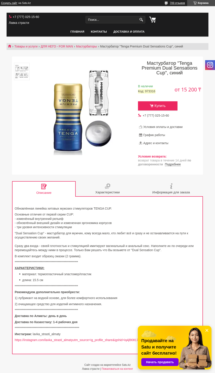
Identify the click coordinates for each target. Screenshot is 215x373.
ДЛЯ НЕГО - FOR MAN (57, 46)
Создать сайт (9, 3)
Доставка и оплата (129, 31)
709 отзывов (177, 3)
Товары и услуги (26, 46)
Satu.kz (126, 364)
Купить (160, 106)
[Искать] (141, 19)
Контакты (99, 31)
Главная (77, 31)
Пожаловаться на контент (117, 368)
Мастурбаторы (86, 46)
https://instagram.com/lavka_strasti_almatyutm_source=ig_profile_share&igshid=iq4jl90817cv (78, 340)
